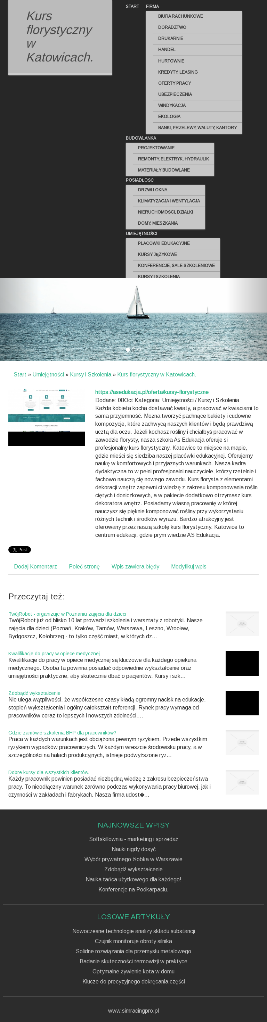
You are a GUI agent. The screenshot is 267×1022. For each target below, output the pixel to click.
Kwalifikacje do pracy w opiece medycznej (54, 653)
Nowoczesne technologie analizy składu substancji (133, 931)
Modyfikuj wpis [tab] (189, 567)
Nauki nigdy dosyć (134, 849)
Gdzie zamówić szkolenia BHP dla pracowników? (62, 733)
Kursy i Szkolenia (90, 374)
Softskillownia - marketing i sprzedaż (133, 839)
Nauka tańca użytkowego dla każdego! (133, 879)
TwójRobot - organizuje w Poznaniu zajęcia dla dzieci (67, 614)
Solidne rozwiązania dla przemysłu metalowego (133, 951)
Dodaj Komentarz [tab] (35, 567)
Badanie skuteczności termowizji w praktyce (133, 961)
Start (20, 374)
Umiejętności (48, 374)
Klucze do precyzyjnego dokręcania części (133, 981)
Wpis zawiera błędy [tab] (135, 567)
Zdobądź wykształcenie (34, 693)
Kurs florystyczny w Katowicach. (156, 374)
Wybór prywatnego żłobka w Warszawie (133, 859)
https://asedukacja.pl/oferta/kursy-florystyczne (152, 392)
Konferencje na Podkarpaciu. (133, 889)
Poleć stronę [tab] (84, 567)
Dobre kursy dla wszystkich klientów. (48, 772)
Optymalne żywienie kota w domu (133, 971)
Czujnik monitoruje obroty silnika (133, 941)
